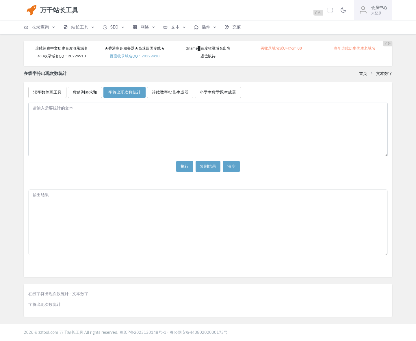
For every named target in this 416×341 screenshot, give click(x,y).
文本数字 (384, 73)
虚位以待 (208, 56)
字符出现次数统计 (124, 92)
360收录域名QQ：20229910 (61, 56)
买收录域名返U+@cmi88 (281, 48)
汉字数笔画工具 (47, 92)
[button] (40, 27)
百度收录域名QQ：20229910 (134, 56)
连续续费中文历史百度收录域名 (61, 48)
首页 (363, 73)
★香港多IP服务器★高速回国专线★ (135, 48)
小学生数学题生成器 (218, 92)
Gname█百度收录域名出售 (207, 48)
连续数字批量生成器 (170, 92)
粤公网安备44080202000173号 (199, 332)
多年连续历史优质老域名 (354, 48)
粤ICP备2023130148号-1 (142, 332)
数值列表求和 (85, 92)
